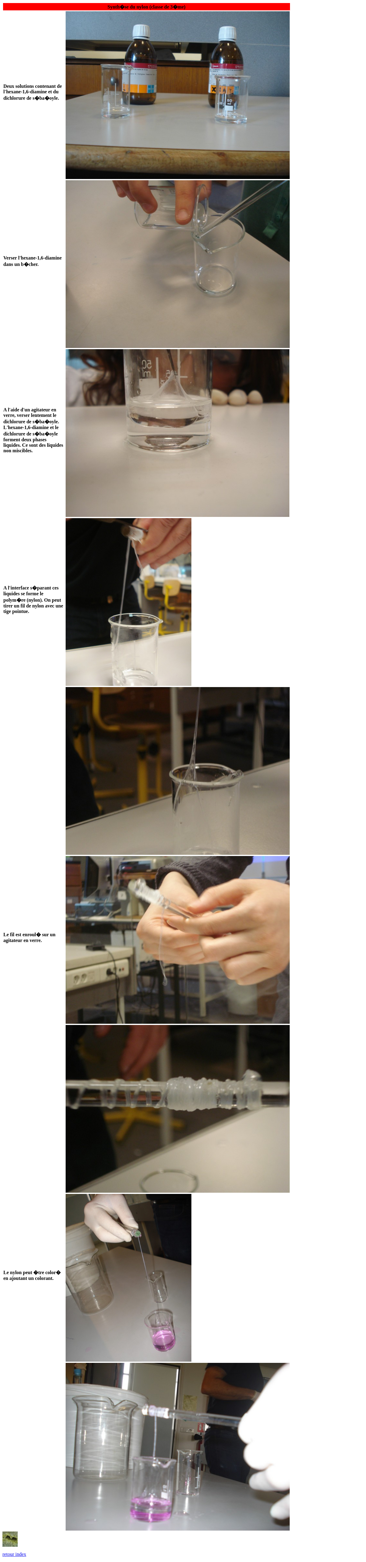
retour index (14, 1554)
